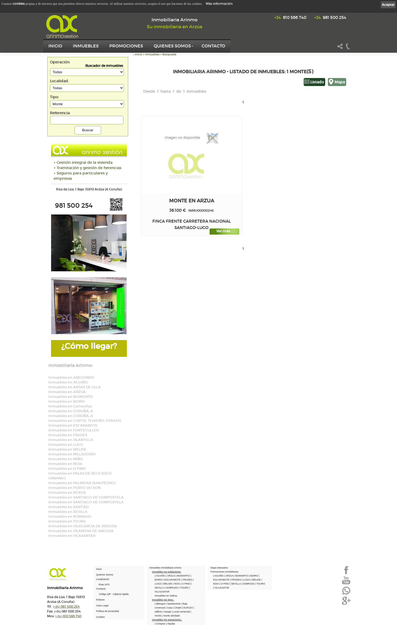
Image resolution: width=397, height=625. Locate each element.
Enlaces (100, 599)
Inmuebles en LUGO (65, 444)
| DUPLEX (187, 607)
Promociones (126, 45)
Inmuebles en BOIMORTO (70, 396)
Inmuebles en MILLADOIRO (72, 454)
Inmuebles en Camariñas (70, 406)
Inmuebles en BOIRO (66, 401)
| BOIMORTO (183, 575)
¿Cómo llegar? (89, 346)
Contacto (213, 45)
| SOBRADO (172, 587)
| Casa (169, 607)
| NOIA (177, 583)
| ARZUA (171, 575)
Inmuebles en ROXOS (67, 492)
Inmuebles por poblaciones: (166, 571)
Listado (317, 82)
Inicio (55, 45)
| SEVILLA (235, 583)
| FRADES (187, 579)
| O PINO (186, 583)
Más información (219, 4)
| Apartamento (173, 603)
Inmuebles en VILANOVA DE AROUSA (81, 531)
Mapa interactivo (219, 567)
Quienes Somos (172, 45)
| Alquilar (170, 623)
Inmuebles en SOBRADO (69, 516)
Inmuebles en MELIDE (67, 449)
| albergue (160, 603)
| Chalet (177, 607)
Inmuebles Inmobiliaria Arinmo (165, 567)
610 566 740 (290, 17)
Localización (103, 579)
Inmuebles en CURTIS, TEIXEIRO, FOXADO (84, 420)
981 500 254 (330, 17)
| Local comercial (181, 611)
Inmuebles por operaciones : (167, 619)
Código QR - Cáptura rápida (114, 594)
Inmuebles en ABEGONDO (71, 377)
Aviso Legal (102, 605)
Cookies (100, 617)
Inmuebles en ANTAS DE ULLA (74, 387)
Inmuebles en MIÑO (65, 459)
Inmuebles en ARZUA (67, 392)
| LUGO (246, 579)
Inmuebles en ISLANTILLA (70, 440)
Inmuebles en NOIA (65, 463)
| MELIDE (167, 583)
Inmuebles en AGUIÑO (68, 382)
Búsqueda (169, 54)
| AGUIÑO (160, 575)
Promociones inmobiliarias (225, 571)
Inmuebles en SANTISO (68, 507)
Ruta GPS (104, 584)
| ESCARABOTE (172, 579)
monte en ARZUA (191, 201)
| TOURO (184, 587)
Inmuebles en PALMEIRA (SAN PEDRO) (81, 483)
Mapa (340, 82)
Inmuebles (86, 45)
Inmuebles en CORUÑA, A (70, 411)
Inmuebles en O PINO (67, 468)
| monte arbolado (171, 615)
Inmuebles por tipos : (163, 599)
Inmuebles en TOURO (67, 521)
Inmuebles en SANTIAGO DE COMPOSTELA (86, 497)
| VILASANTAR (221, 587)
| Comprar (160, 623)
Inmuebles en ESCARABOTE (73, 425)
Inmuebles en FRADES (67, 435)
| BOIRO (254, 575)
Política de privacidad (107, 611)
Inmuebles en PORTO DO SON (74, 487)
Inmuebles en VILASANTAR (71, 535)
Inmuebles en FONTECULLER (73, 430)
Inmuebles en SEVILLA (67, 511)
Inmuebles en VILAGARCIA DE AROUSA (82, 526)
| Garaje (167, 611)
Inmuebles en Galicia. (166, 595)
